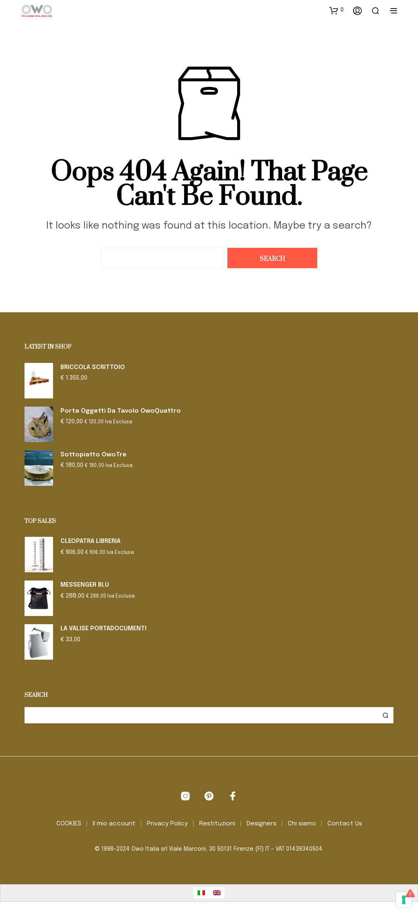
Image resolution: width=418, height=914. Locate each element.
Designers (261, 824)
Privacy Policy (167, 824)
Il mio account (114, 824)
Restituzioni (217, 824)
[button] (336, 10)
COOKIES (68, 824)
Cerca (385, 715)
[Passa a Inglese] (217, 892)
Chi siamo (302, 824)
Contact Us (344, 824)
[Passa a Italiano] (201, 892)
